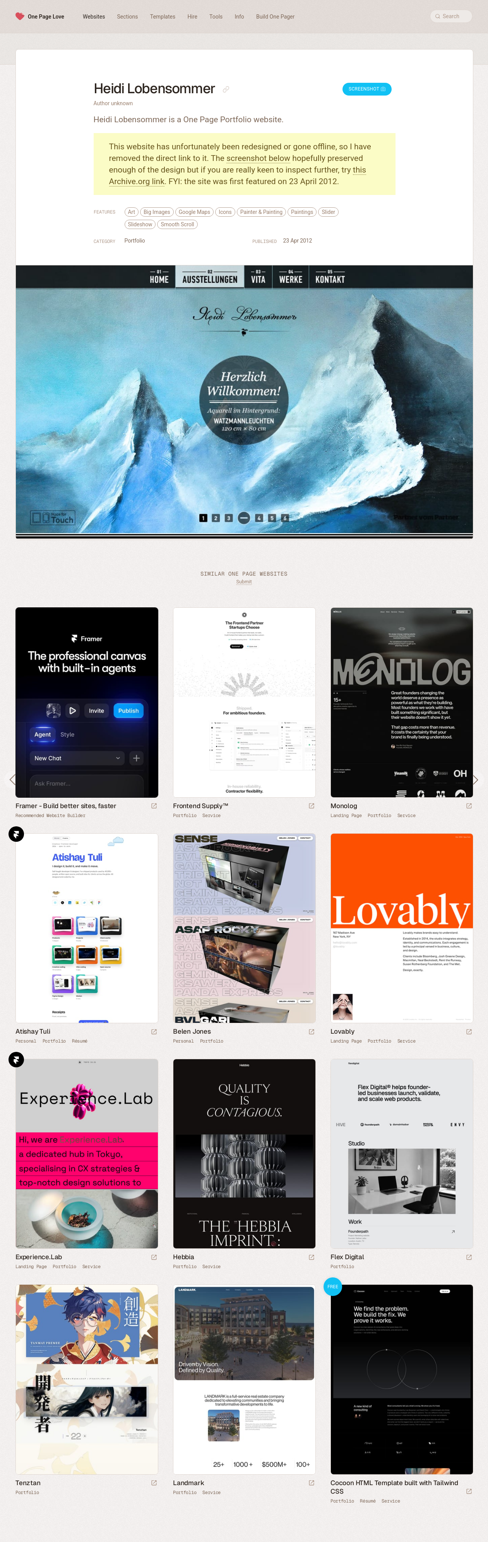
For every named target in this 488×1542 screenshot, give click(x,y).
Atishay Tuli (32, 1031)
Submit (244, 582)
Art (131, 212)
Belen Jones (192, 1031)
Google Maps (195, 212)
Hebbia (183, 1257)
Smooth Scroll (177, 224)
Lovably (342, 1031)
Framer (16, 834)
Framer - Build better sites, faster (65, 806)
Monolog (343, 806)
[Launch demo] (469, 1492)
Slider (328, 212)
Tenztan (28, 1483)
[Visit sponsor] (154, 806)
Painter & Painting (261, 212)
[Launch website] (311, 806)
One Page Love (46, 17)
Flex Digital (347, 1257)
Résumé (79, 1041)
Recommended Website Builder (50, 815)
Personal (25, 1041)
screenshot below (258, 158)
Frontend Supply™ (200, 806)
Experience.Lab (38, 1257)
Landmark (188, 1483)
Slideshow (140, 224)
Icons (225, 212)
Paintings (302, 212)
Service (211, 815)
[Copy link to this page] (226, 89)
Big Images (157, 212)
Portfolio (135, 241)
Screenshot (367, 89)
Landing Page (345, 815)
